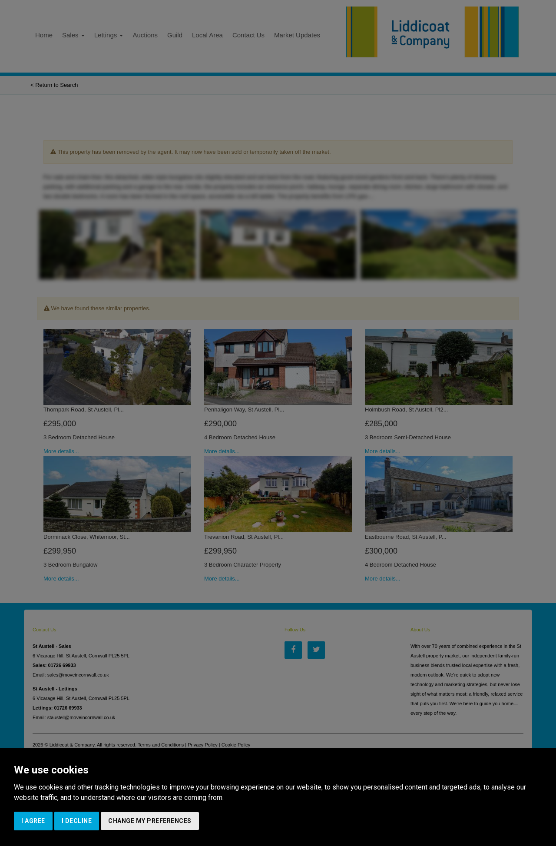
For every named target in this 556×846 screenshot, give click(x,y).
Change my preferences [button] (150, 820)
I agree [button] (33, 820)
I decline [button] (77, 820)
